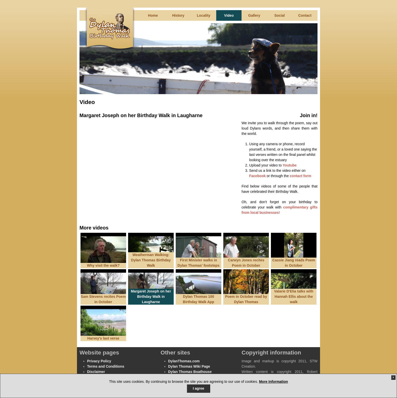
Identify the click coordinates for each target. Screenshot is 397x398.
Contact (304, 15)
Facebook (257, 176)
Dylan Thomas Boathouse (190, 372)
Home (153, 15)
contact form (300, 176)
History (178, 15)
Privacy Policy (99, 361)
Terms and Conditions (105, 366)
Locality (203, 15)
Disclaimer (96, 372)
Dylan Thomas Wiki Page (189, 366)
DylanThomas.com (184, 361)
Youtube (289, 165)
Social (279, 15)
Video (229, 15)
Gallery (254, 15)
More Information (273, 382)
